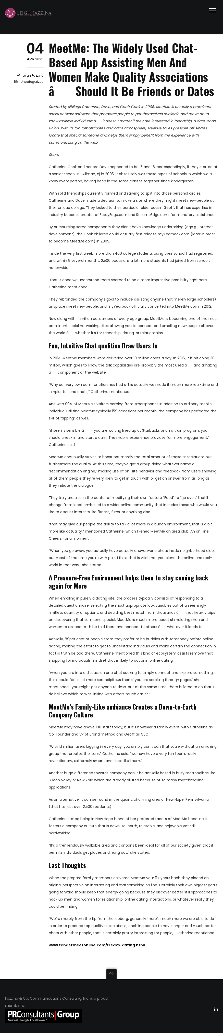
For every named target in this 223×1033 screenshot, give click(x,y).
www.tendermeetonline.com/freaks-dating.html (97, 945)
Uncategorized (32, 81)
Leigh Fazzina (33, 75)
